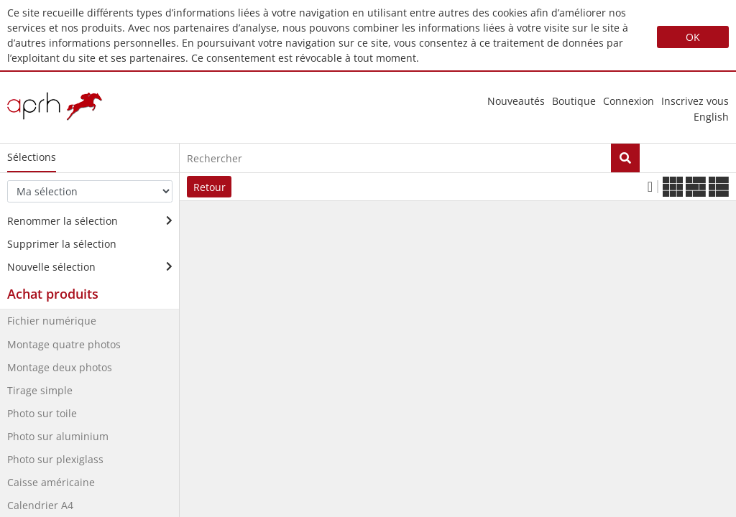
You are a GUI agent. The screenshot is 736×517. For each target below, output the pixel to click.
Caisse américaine (51, 482)
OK (693, 37)
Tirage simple (40, 390)
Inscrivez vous (695, 101)
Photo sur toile (42, 413)
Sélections (31, 157)
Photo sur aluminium (58, 436)
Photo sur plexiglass (55, 459)
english (711, 117)
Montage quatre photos (64, 344)
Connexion (628, 101)
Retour (209, 187)
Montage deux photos (59, 367)
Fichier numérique (51, 320)
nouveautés (516, 101)
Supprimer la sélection (61, 244)
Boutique (574, 101)
